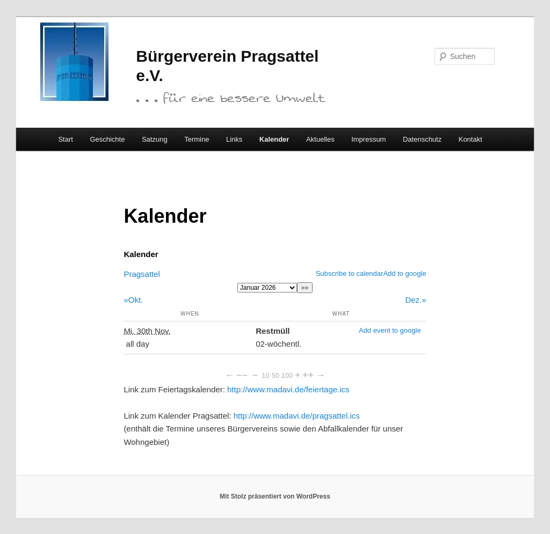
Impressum (368, 139)
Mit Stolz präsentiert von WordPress (275, 496)
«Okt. (133, 299)
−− (242, 375)
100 (287, 375)
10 (265, 375)
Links (234, 139)
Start (65, 139)
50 (275, 375)
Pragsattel (142, 274)
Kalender (274, 139)
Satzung (155, 139)
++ (308, 375)
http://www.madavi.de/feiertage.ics (288, 389)
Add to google (404, 273)
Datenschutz (422, 139)
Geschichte (107, 139)
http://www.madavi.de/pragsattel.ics (297, 415)
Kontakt (470, 139)
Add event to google (390, 330)
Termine (196, 139)
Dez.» (415, 299)
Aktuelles (320, 139)
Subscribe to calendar (349, 273)
